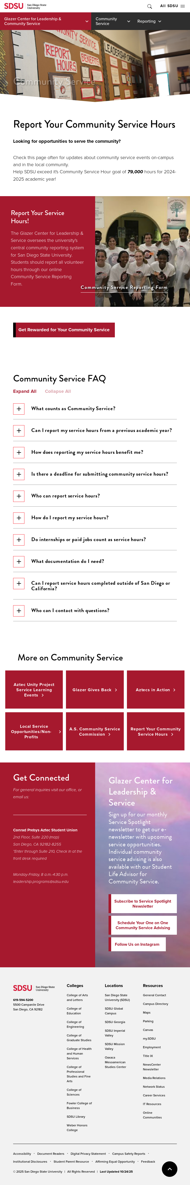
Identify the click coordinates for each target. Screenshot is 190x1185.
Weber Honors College (77, 1127)
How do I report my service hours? (61, 518)
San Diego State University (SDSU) (117, 997)
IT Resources (152, 1104)
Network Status (154, 1086)
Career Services (154, 1095)
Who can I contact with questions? (61, 611)
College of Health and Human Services (79, 1053)
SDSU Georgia (115, 1022)
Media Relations (154, 1078)
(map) (54, 837)
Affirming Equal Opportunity (115, 1161)
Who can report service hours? (56, 496)
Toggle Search (149, 6)
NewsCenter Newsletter (152, 1066)
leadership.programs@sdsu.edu (41, 881)
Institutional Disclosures (30, 1161)
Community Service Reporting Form (124, 287)
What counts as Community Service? (64, 409)
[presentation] (74, 985)
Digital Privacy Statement (88, 1153)
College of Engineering (75, 1024)
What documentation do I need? (58, 561)
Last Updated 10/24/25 (116, 1171)
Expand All (25, 391)
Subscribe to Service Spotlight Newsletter (142, 903)
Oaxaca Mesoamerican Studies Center (115, 1062)
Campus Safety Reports (128, 1153)
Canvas (148, 1030)
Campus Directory (155, 1003)
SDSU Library (76, 1116)
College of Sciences (74, 1092)
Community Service (106, 21)
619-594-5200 (23, 1000)
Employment (152, 1047)
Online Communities (152, 1115)
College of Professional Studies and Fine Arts (79, 1074)
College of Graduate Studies (79, 1037)
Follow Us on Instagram (137, 944)
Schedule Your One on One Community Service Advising (143, 925)
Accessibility (22, 1153)
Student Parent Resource (71, 1161)
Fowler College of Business (79, 1105)
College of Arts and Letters (77, 997)
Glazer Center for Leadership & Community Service (32, 21)
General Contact (154, 995)
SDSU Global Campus (114, 1010)
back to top (169, 1169)
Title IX (148, 1056)
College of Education (74, 1010)
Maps (147, 1012)
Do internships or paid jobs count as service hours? (79, 540)
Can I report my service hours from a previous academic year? (92, 430)
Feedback (148, 1161)
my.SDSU (149, 1038)
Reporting (146, 21)
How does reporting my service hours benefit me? (78, 452)
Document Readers (50, 1153)
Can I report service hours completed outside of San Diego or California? (91, 585)
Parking (148, 1021)
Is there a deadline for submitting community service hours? (90, 474)
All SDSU (172, 6)
